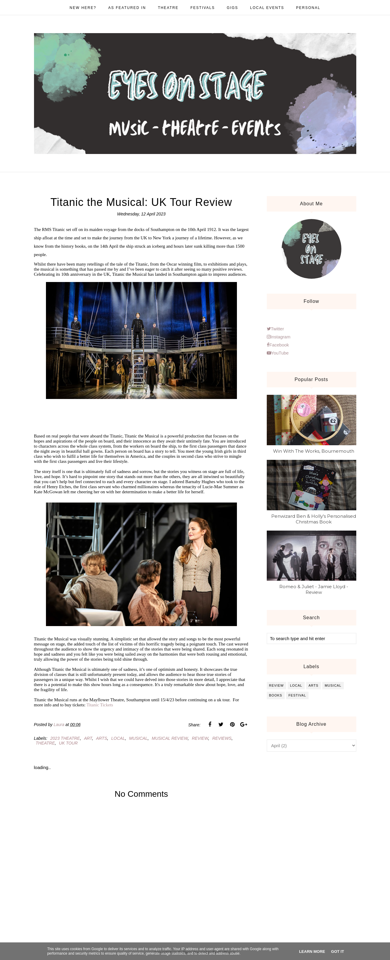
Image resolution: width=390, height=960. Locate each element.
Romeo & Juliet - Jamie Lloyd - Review (313, 589)
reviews (222, 738)
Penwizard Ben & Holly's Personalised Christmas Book (313, 519)
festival (297, 695)
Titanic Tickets (100, 704)
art (88, 738)
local (118, 738)
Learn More (312, 951)
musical (138, 738)
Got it (337, 951)
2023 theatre (65, 738)
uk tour (68, 743)
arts (101, 738)
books (275, 695)
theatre (45, 743)
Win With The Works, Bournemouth (313, 451)
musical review (170, 738)
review (200, 738)
